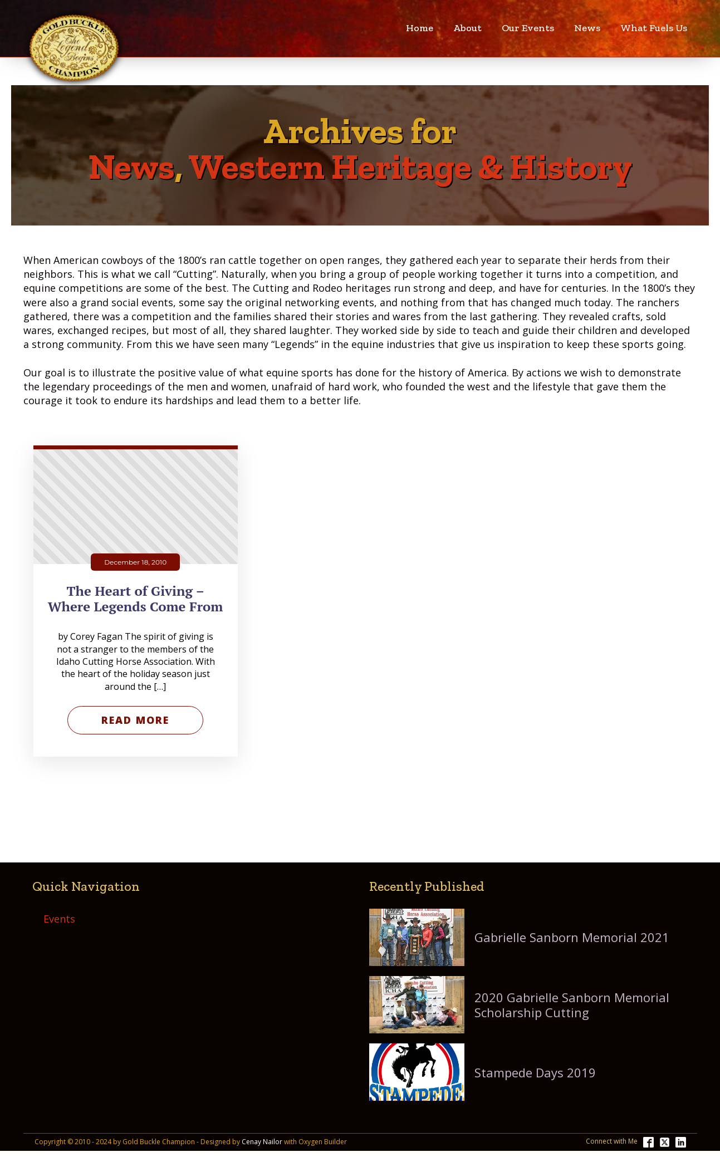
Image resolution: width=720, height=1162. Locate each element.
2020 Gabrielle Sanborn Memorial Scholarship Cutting (571, 1004)
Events (59, 918)
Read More (135, 720)
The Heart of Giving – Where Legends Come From (135, 599)
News (587, 28)
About (467, 28)
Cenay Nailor (262, 1142)
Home (419, 28)
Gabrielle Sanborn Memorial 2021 (571, 937)
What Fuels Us (653, 28)
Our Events (528, 28)
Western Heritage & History (410, 166)
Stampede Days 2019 (535, 1072)
